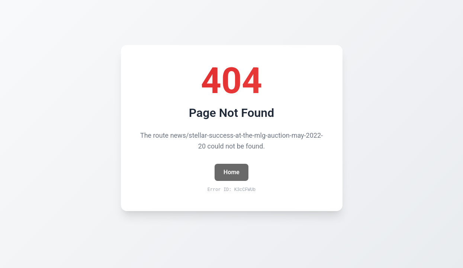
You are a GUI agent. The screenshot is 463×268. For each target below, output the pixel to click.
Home (231, 172)
